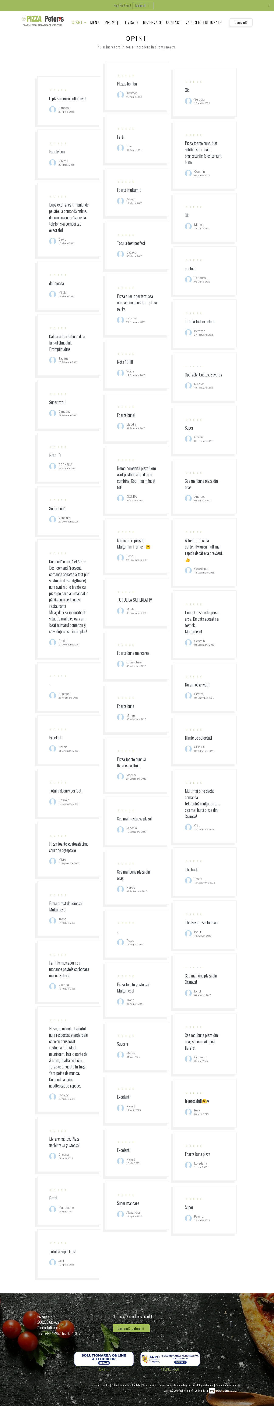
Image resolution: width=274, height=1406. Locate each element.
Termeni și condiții (100, 1385)
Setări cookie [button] (149, 1385)
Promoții (113, 22)
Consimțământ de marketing (173, 1385)
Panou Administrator (226, 1385)
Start (79, 22)
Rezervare (152, 22)
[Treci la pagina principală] (42, 21)
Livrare (132, 22)
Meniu (95, 22)
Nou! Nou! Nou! (122, 5)
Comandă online (131, 1328)
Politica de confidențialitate (126, 1385)
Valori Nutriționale (204, 22)
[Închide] (268, 5)
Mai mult (143, 5)
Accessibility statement (201, 1385)
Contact (173, 22)
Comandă (241, 22)
